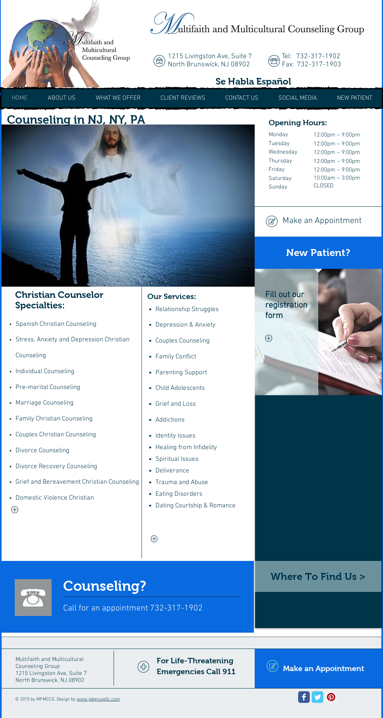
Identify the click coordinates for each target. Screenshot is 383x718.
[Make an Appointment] (317, 221)
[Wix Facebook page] (304, 697)
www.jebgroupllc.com (98, 699)
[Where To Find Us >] (317, 576)
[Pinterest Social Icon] (331, 697)
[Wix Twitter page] (317, 697)
